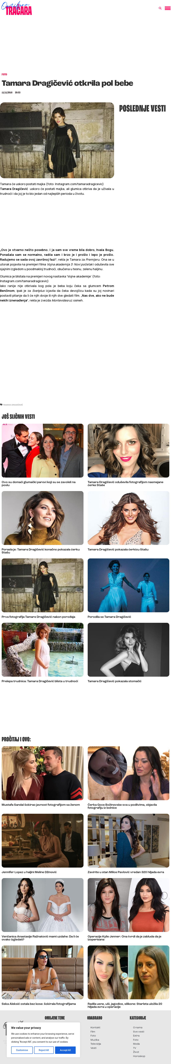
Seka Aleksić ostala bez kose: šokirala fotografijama (39, 1004)
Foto (93, 1036)
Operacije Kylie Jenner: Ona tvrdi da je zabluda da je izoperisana (124, 938)
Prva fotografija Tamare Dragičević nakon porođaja (38, 617)
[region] (43, 1039)
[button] (160, 8)
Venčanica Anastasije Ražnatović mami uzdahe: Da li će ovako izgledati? (40, 938)
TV (134, 1048)
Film (93, 1032)
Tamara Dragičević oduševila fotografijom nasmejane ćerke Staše (125, 484)
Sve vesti (138, 1032)
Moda (136, 1044)
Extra (136, 1036)
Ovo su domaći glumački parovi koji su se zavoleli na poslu (38, 484)
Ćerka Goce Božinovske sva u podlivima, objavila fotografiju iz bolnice (122, 806)
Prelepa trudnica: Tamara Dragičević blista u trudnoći (40, 681)
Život (136, 1052)
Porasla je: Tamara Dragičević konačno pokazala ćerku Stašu (41, 551)
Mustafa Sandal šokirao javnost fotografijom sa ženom (41, 805)
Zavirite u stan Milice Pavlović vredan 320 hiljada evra (126, 872)
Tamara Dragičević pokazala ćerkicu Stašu (118, 549)
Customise (22, 1050)
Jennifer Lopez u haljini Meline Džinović (29, 872)
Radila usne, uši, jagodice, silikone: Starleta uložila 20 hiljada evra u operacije (125, 1005)
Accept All (65, 1050)
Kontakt (95, 1027)
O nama (137, 1027)
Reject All (44, 1050)
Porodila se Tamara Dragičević (109, 617)
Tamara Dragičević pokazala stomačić (114, 681)
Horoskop (139, 1056)
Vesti (93, 1048)
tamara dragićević (13, 405)
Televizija (96, 1044)
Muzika (95, 1040)
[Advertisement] (85, 45)
